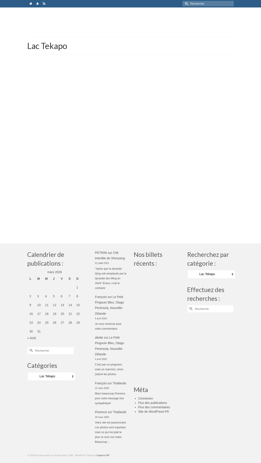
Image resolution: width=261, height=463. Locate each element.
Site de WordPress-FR (153, 411)
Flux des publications (152, 403)
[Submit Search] (186, 3)
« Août (31, 338)
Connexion (145, 398)
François (101, 297)
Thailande (119, 383)
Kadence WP (103, 455)
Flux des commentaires (154, 407)
